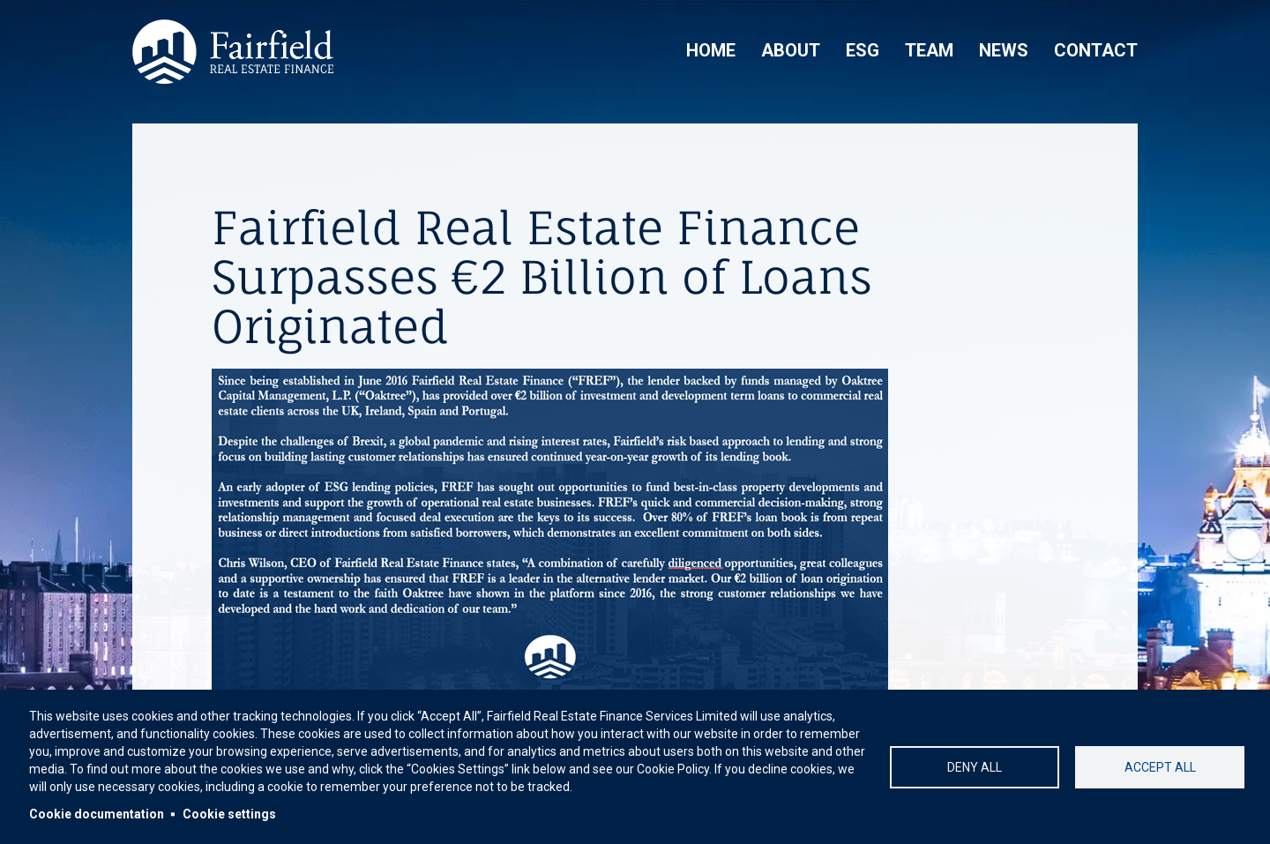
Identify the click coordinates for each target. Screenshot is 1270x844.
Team (929, 50)
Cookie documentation (96, 814)
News (1003, 50)
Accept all (1160, 767)
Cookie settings (229, 814)
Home (711, 50)
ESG (862, 50)
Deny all (974, 767)
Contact (1096, 50)
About (790, 50)
